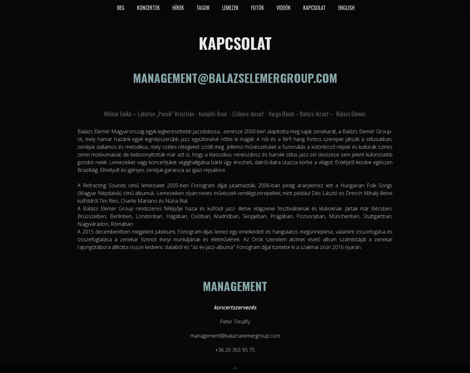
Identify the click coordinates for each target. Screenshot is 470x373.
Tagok (203, 8)
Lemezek (230, 8)
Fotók (257, 8)
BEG (120, 8)
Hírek (178, 8)
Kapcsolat (314, 8)
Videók (283, 8)
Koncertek (148, 8)
